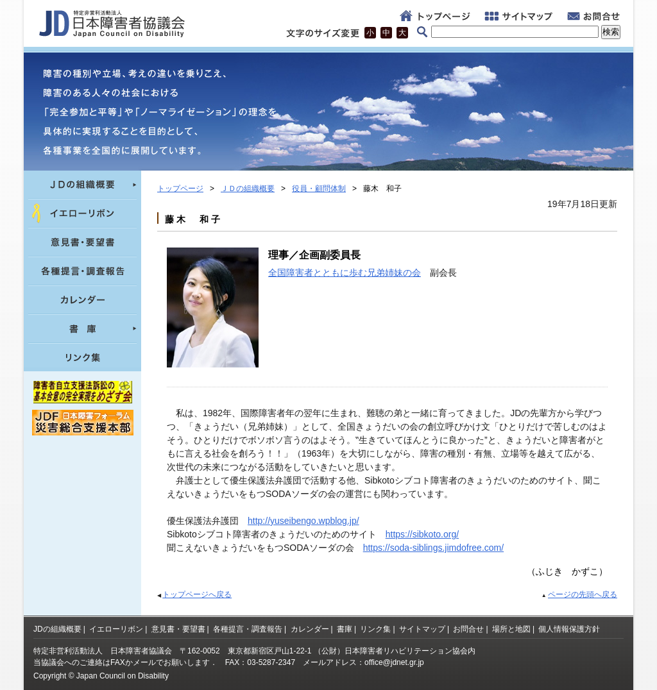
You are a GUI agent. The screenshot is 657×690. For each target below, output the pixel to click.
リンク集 (375, 629)
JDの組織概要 (57, 629)
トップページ (180, 188)
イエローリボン (116, 629)
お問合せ (468, 629)
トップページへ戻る (197, 594)
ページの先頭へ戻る (582, 594)
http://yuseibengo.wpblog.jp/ (303, 521)
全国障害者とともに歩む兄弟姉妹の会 (344, 272)
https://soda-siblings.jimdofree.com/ (433, 548)
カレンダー (310, 629)
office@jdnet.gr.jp (394, 662)
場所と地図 (511, 629)
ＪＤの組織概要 (248, 188)
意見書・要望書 (178, 629)
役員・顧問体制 (319, 188)
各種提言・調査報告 (247, 629)
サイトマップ (422, 629)
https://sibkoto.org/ (422, 534)
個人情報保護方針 (569, 629)
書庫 (344, 629)
